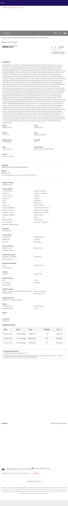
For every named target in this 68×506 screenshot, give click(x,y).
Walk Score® (37, 481)
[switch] (55, 33)
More (3, 3)
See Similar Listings (58, 52)
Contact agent (7, 33)
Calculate (35, 473)
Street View (63, 423)
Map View (54, 423)
